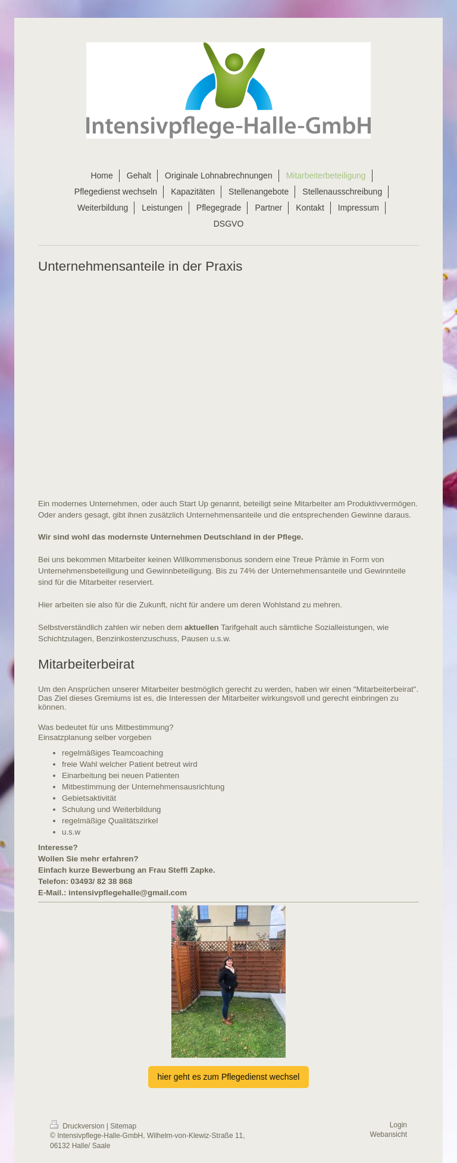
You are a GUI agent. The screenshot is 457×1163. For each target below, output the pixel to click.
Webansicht (388, 1134)
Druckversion (78, 1126)
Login (398, 1125)
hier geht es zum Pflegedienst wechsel (229, 1077)
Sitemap (123, 1126)
